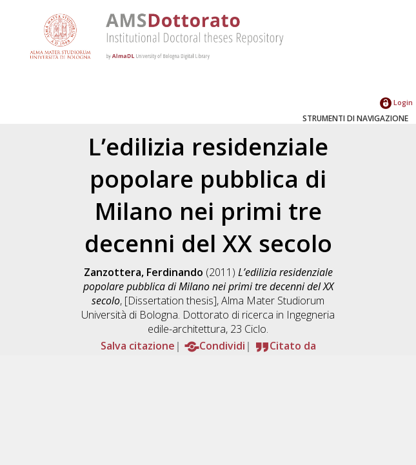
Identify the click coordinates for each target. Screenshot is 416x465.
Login (396, 102)
